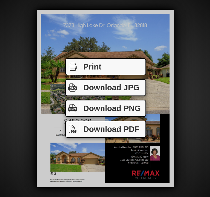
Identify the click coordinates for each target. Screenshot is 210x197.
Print (83, 66)
